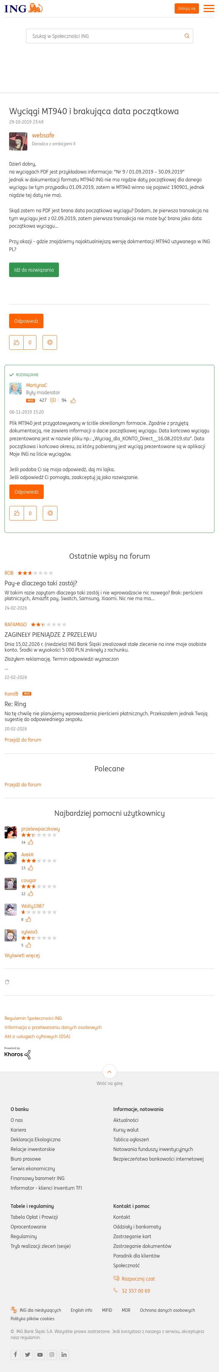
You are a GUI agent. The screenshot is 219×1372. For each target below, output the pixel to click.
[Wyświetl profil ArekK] (39, 855)
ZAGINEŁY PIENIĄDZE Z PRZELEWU (51, 634)
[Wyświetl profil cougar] (39, 881)
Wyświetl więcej (22, 955)
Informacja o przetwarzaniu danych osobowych (53, 1027)
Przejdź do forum (23, 740)
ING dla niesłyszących (40, 1310)
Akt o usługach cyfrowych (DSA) (37, 1036)
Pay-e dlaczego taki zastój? (41, 583)
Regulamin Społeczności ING (33, 1018)
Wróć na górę (110, 1083)
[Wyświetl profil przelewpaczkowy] (40, 829)
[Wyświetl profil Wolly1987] (39, 907)
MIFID (107, 1310)
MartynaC (36, 385)
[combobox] (109, 36)
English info (81, 1310)
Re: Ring (15, 704)
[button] (16, 342)
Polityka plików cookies (32, 1318)
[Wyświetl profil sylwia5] (39, 932)
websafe (43, 135)
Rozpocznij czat (138, 1279)
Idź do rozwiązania (34, 270)
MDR (126, 1310)
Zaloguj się (187, 8)
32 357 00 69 (136, 1291)
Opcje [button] (50, 342)
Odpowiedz (26, 321)
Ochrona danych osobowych (167, 1310)
